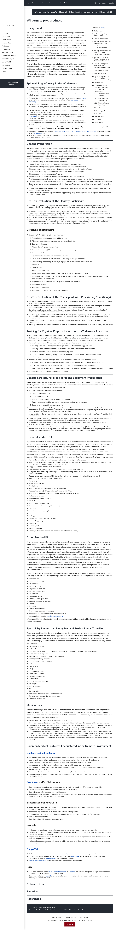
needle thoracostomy (55, 616)
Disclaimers (84, 917)
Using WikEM (7, 62)
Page (28, 3)
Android (109, 12)
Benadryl (65, 854)
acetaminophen (60, 872)
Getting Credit (7, 68)
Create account (100, 3)
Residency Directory (9, 52)
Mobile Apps (6, 40)
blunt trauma (76, 100)
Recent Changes (8, 59)
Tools (4, 71)
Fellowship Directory (9, 56)
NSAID (50, 872)
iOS (100, 12)
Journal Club (6, 43)
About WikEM (71, 917)
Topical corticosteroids (37, 861)
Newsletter (6, 65)
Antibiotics (6, 46)
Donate (70, 924)
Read (44, 3)
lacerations (33, 116)
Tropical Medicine (49, 907)
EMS (40, 907)
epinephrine (74, 856)
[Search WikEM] (12, 26)
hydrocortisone (52, 854)
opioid (48, 876)
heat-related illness (79, 131)
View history (64, 3)
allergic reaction (38, 133)
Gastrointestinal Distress (41, 752)
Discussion (36, 3)
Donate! (5, 33)
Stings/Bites (33, 849)
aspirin (72, 872)
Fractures (32, 782)
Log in (111, 3)
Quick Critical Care (9, 49)
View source (53, 3)
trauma (83, 98)
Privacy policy (57, 917)
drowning (32, 102)
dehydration (66, 131)
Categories (6, 37)
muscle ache (91, 131)
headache (57, 131)
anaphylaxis (50, 858)
